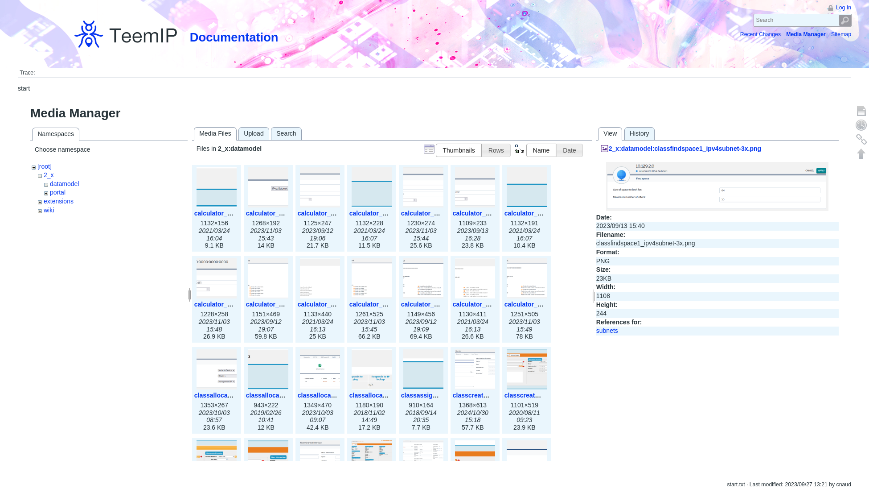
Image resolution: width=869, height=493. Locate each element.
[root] (44, 166)
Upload (253, 133)
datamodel (64, 183)
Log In (843, 7)
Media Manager (806, 34)
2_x (49, 174)
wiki (49, 210)
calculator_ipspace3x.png (284, 213)
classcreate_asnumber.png (544, 395)
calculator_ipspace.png (229, 213)
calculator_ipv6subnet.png (543, 213)
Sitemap (841, 34)
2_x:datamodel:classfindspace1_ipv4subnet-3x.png (685, 148)
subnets (607, 330)
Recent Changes (760, 34)
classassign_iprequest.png (441, 395)
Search (845, 20)
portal (58, 192)
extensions (59, 201)
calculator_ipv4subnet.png (388, 213)
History (639, 133)
